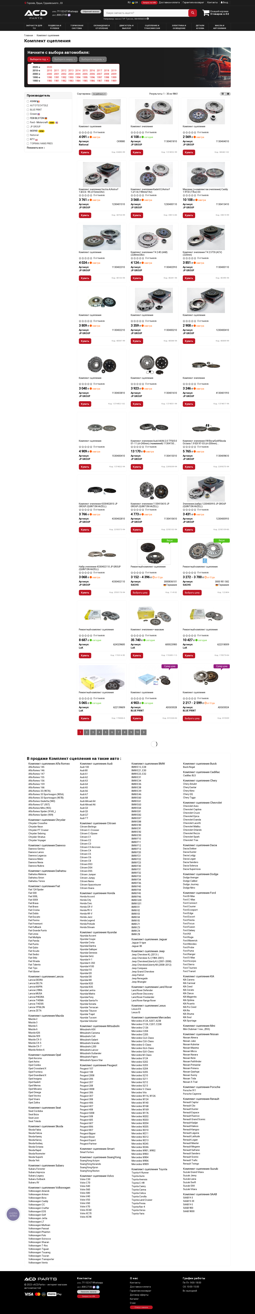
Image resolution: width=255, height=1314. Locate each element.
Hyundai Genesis (88, 952)
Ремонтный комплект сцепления (148, 566)
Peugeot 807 (86, 1130)
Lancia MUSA (35, 993)
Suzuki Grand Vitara (193, 1172)
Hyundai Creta (87, 942)
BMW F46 (136, 896)
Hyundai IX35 (86, 987)
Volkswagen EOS (37, 1211)
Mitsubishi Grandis (89, 1043)
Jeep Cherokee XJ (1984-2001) (148, 958)
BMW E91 (136, 828)
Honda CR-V (86, 906)
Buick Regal (189, 767)
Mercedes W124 (140, 1099)
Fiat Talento (34, 964)
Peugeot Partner (88, 1143)
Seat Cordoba (35, 1111)
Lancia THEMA (36, 1000)
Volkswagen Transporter (41, 1259)
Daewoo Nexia (35, 862)
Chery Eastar (189, 787)
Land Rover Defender (142, 990)
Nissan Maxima (191, 1048)
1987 (99, 80)
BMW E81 (136, 811)
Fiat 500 (32, 893)
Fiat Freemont (35, 923)
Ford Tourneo (190, 968)
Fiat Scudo (33, 951)
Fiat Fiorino (34, 920)
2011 (56, 70)
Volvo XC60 (86, 1210)
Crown (35, 114)
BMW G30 (136, 900)
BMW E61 (136, 801)
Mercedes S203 (140, 1065)
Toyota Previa (138, 1203)
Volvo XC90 (86, 1217)
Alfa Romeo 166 (36, 787)
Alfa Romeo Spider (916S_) (42, 811)
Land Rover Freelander (143, 997)
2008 (106, 74)
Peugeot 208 (86, 1085)
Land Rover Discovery (142, 993)
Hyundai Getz (87, 956)
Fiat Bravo (33, 906)
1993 (71, 77)
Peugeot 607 (86, 1123)
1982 (63, 80)
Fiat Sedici (33, 954)
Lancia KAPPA (35, 986)
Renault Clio (189, 1105)
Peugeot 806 (86, 1126)
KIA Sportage (189, 1020)
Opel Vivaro (34, 1099)
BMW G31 (136, 903)
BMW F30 (136, 866)
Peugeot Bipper (88, 1133)
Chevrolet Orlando (192, 830)
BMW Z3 (136, 927)
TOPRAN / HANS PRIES (40, 143)
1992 (63, 77)
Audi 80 (84, 770)
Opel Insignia (35, 1078)
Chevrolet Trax (190, 840)
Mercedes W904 (140, 1157)
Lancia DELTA (35, 983)
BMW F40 (136, 886)
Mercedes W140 (140, 1102)
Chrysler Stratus (36, 837)
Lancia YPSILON (36, 1007)
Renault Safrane (191, 1150)
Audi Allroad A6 (87, 804)
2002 (63, 74)
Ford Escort (189, 916)
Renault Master (191, 1143)
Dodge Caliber (190, 881)
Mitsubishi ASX (87, 1029)
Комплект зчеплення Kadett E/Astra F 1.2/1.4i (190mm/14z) (150, 190)
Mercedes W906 (140, 1160)
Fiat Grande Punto (37, 930)
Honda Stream (87, 927)
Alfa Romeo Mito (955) (39, 808)
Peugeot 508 (86, 1116)
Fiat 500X (33, 899)
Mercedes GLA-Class (143, 1048)
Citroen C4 (85, 850)
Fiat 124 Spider (36, 889)
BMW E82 (136, 814)
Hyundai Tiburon (88, 1010)
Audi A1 (84, 774)
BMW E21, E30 (139, 770)
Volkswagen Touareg (39, 1252)
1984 (78, 80)
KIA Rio (186, 1010)
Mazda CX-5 (34, 1043)
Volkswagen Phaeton (39, 1232)
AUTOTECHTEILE (37, 105)
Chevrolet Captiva (192, 809)
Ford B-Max (189, 896)
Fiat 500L (33, 896)
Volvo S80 (85, 1193)
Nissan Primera (191, 1068)
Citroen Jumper (88, 874)
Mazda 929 (34, 1036)
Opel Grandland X (37, 1075)
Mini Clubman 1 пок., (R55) (196, 1029)
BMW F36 (136, 883)
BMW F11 (136, 842)
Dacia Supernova (192, 869)
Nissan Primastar (192, 1065)
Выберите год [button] (39, 59)
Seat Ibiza (33, 1114)
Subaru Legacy (36, 1175)
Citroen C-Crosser (89, 830)
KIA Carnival (189, 983)
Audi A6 (84, 791)
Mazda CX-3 (34, 1039)
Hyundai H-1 (86, 959)
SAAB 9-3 (188, 1197)
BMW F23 (136, 862)
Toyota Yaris (138, 1213)
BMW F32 (136, 873)
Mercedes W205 (140, 1126)
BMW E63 (136, 804)
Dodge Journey (191, 884)
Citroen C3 (85, 843)
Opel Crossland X (37, 1068)
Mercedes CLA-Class (143, 1038)
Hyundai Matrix (87, 993)
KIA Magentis (190, 996)
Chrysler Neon (35, 826)
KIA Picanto (189, 1003)
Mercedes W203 (140, 1120)
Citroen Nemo (87, 881)
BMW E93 (136, 835)
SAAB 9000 (189, 1211)
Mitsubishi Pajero (89, 1056)
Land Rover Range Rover (144, 1000)
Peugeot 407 (86, 1106)
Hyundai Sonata (88, 1004)
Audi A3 (84, 780)
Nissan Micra (190, 1051)
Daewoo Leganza (37, 855)
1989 (113, 80)
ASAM (35, 101)
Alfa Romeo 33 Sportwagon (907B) (46, 797)
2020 (49, 67)
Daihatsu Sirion (36, 877)
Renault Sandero (191, 1153)
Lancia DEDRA (35, 980)
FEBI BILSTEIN (38, 118)
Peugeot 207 (86, 1082)
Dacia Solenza (190, 865)
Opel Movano (35, 1089)
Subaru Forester (36, 1169)
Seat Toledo (34, 1121)
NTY (34, 139)
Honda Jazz (86, 917)
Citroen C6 (85, 857)
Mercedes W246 (140, 1147)
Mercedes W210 (140, 1130)
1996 (92, 77)
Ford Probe (188, 947)
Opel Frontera (35, 1072)
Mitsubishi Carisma (90, 1033)
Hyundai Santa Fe (89, 1000)
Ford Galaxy (189, 930)
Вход (224, 2)
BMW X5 (136, 920)
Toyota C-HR (138, 1183)
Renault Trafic (190, 1160)
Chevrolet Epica (191, 816)
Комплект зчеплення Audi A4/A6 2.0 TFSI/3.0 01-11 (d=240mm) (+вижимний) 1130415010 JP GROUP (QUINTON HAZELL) (154, 442)
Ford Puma (188, 951)
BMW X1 (136, 907)
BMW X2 (136, 910)
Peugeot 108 (86, 1072)
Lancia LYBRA (35, 990)
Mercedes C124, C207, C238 (146, 1024)
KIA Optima (188, 1000)
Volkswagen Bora (37, 1198)
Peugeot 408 (86, 1109)
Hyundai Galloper (88, 949)
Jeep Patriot (138, 975)
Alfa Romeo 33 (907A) (39, 791)
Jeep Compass (139, 968)
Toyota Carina (139, 1189)
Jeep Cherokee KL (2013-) (145, 954)
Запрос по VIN (149, 2)
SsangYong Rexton (90, 1171)
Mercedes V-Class (141, 1089)
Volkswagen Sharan (38, 1242)
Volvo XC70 (86, 1213)
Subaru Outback (36, 1179)
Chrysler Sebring (37, 833)
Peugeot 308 (86, 1099)
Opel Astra (33, 1061)
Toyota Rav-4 (138, 1206)
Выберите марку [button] (64, 59)
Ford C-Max (189, 899)
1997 (99, 77)
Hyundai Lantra (87, 990)
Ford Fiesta (189, 920)
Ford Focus (189, 923)
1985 (85, 80)
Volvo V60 (85, 1203)
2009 (113, 74)
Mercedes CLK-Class (143, 1041)
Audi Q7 (84, 814)
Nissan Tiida (189, 1078)
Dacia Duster (189, 852)
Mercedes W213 (140, 1140)
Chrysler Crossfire (37, 823)
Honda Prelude (87, 924)
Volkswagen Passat (38, 1228)
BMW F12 (136, 845)
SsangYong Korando (90, 1164)
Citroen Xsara (87, 888)
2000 (49, 74)
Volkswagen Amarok (38, 1191)
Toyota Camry (139, 1186)
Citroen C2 (85, 840)
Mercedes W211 (140, 1133)
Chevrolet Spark (191, 836)
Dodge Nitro (189, 887)
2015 (85, 70)
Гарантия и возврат (193, 2)
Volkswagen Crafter (38, 1208)
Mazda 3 (32, 1022)
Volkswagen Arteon (38, 1194)
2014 (78, 70)
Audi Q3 (84, 808)
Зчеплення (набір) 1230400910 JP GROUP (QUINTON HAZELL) (204, 504)
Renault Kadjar (190, 1122)
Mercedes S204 (140, 1068)
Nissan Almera (190, 1037)
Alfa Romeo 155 (36, 777)
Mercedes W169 (140, 1109)
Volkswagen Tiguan (38, 1249)
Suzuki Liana (189, 1179)
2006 (92, 74)
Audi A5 (84, 787)
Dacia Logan (189, 859)
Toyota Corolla (139, 1196)
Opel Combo (34, 1065)
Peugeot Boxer (87, 1137)
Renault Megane (191, 1146)
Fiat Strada (34, 961)
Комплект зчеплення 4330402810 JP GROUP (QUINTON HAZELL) (98, 504)
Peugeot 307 (86, 1096)
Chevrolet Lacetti (192, 823)
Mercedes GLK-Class (143, 1051)
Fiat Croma (34, 910)
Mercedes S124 (140, 1058)
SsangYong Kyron (89, 1167)
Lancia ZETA (34, 1010)
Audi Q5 (84, 811)
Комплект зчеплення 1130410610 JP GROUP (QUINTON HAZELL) (150, 504)
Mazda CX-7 (34, 1046)
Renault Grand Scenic (194, 1119)
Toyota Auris (138, 1176)
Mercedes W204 (140, 1123)
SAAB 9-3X (188, 1201)
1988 (106, 80)
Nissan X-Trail (190, 1082)
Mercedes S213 (140, 1085)
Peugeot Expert (88, 1140)
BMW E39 (136, 791)
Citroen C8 (85, 860)
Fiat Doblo (33, 913)
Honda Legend (87, 920)
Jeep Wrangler (139, 982)
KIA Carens (189, 979)
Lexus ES (136, 1009)
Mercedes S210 (140, 1075)
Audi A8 (84, 797)
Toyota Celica (139, 1193)
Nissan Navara (190, 1054)
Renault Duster (190, 1109)
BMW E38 (136, 787)
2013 (71, 70)
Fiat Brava (33, 903)
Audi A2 (84, 777)
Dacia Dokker (190, 848)
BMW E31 (136, 777)
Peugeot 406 (86, 1102)
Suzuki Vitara (190, 1189)
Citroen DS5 (86, 871)
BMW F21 (136, 855)
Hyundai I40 (86, 980)
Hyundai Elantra (88, 946)
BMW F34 (136, 879)
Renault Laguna (191, 1133)
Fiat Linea (33, 934)
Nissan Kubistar (191, 1044)
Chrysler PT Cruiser (38, 830)
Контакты (212, 2)
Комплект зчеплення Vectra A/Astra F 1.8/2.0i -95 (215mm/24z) (98, 190)
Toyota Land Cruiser (142, 1200)
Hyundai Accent (88, 935)
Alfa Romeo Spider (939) (40, 814)
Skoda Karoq (34, 1140)
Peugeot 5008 (87, 1113)
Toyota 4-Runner (140, 1172)
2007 (99, 74)
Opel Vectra (34, 1095)
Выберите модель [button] (92, 59)
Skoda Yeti (33, 1160)
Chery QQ (188, 794)
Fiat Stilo (32, 957)
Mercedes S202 (140, 1061)
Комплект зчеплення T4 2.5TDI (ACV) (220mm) (202, 253)
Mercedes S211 (140, 1079)
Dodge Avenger (191, 877)
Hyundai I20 (86, 973)
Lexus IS (136, 1012)
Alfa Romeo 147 (36, 774)
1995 (85, 77)
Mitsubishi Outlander (90, 1053)
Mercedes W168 (140, 1106)
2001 (56, 74)
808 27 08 (59, 15)
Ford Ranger (189, 954)
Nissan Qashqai (191, 1071)
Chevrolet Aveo (191, 806)
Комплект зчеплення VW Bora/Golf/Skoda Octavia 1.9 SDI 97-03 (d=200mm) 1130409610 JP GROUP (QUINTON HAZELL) (205, 442)
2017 (99, 70)
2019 (113, 70)
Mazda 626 (34, 1032)
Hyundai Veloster (88, 1021)
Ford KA (187, 933)
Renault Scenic (191, 1157)
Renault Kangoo (191, 1129)
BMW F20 (136, 852)
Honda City (85, 900)
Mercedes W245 (140, 1143)
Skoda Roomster (36, 1153)
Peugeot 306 (86, 1092)
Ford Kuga (188, 937)
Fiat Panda (33, 940)
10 (137, 732)
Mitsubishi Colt (87, 1036)
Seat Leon (33, 1118)
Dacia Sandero (190, 862)
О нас (133, 1303)
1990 (49, 77)
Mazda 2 (32, 1019)
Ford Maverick (190, 940)
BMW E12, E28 (139, 767)
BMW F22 (136, 859)
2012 (63, 70)
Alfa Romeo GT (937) (39, 804)
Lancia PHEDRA (36, 997)
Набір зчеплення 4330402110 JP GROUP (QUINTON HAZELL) (100, 567)
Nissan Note (189, 1058)
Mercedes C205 (140, 1034)
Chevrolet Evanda (192, 819)
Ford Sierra (188, 964)
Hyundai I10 (86, 970)
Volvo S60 (85, 1189)
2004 (78, 74)
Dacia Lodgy (189, 855)
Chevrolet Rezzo (191, 833)
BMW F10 (136, 838)
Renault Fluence (191, 1116)
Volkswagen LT (36, 1221)
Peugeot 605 (86, 1120)
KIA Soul (187, 1017)
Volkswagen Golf (37, 1215)
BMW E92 (136, 832)
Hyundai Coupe (87, 939)
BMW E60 (136, 797)
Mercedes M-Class (142, 1055)
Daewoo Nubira (36, 866)
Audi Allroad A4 (87, 801)
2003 (71, 74)
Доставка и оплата (169, 2)
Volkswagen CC (36, 1204)
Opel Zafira (34, 1102)
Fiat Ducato (34, 917)
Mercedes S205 (140, 1072)
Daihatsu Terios (36, 881)
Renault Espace (191, 1112)
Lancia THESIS (36, 1003)
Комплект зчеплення (142, 126)
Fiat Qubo (33, 947)
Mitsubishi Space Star (91, 1060)
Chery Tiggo (189, 797)
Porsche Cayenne (192, 1094)
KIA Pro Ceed (189, 1007)
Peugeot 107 (86, 1068)
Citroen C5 (85, 854)
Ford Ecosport (190, 910)
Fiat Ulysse (34, 971)
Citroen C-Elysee (88, 833)
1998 (106, 77)
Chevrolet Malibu (191, 826)
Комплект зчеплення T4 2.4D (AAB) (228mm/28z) (149, 253)
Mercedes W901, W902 (143, 1150)
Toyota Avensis (139, 1179)
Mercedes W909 (140, 1164)
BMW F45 (136, 893)
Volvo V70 (85, 1206)
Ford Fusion (189, 927)
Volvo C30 (85, 1179)
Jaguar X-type (139, 942)
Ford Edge (188, 913)
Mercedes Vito (139, 1092)
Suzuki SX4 (189, 1185)
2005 (85, 74)
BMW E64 (136, 808)
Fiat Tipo (32, 968)
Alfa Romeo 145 (36, 767)
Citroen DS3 (86, 864)
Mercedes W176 (140, 1113)
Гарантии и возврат (140, 1290)
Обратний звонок (91, 11)
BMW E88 (136, 821)
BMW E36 (136, 784)
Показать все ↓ (36, 147)
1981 (56, 80)
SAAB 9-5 (188, 1204)
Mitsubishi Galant (89, 1039)
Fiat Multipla (34, 937)
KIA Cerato (188, 990)
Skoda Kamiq (35, 1136)
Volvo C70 (85, 1182)
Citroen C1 (85, 837)
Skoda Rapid (34, 1150)
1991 (56, 77)
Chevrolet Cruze (191, 813)
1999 (113, 77)
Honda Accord (87, 896)
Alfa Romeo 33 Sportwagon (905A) (46, 794)
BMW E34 (136, 780)
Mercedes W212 (140, 1137)
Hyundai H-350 (87, 963)
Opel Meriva (34, 1085)
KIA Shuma (188, 1014)
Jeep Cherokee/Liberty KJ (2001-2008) (151, 961)
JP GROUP (33, 126)
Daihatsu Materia (37, 874)
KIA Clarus (188, 993)
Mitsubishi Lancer (89, 1050)
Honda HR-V (86, 913)
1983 (71, 80)
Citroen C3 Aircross (90, 847)
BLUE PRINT (34, 109)
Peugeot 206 (86, 1079)
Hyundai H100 (87, 966)
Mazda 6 (32, 1029)
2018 (106, 70)
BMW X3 (136, 913)
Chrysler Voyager (37, 840)
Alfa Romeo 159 (36, 784)
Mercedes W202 (140, 1116)
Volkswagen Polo (37, 1235)
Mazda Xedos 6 (36, 1049)
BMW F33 (136, 876)
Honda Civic (86, 903)
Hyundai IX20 (86, 983)
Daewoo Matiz (35, 859)
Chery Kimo (189, 790)
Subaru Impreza (36, 1172)
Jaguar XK (137, 946)
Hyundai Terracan (89, 1007)
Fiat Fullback (34, 927)
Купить (85, 152)
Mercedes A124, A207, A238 (146, 1021)
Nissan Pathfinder (192, 1061)
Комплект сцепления (90, 126)
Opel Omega (34, 1092)
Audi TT (84, 818)
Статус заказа (141, 1307)
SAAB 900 (188, 1208)
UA (135, 2)
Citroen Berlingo (88, 826)
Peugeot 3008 (87, 1089)
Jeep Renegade (140, 978)
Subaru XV (33, 1182)
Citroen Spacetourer (90, 884)
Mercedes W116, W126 (143, 1096)
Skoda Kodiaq (35, 1143)
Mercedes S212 (140, 1082)
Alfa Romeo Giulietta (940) (41, 801)
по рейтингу (99, 94)
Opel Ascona (35, 1058)
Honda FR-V (86, 910)
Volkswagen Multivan (39, 1225)
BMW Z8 (136, 934)
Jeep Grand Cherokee (143, 971)
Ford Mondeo (190, 944)
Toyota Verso (138, 1210)
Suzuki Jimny (189, 1175)
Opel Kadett (34, 1082)
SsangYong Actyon (90, 1160)
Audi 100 (84, 767)
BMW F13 (136, 849)
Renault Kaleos (190, 1126)
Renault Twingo (191, 1163)
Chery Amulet (190, 784)
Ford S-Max (189, 957)
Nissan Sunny (190, 1075)
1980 (49, 80)
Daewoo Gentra (36, 848)
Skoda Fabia (34, 1129)
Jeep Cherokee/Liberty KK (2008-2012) (151, 964)
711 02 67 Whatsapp (65, 11)
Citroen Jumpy (87, 878)
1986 (92, 80)
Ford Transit (189, 971)
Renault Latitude (191, 1136)
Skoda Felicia (35, 1133)
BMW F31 (136, 869)
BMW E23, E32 (139, 774)
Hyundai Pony (87, 997)
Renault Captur (191, 1102)
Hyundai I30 (86, 976)
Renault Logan (190, 1139)
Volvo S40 (85, 1186)
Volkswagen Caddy (38, 1201)
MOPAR (37, 131)
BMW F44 (136, 890)
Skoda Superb (35, 1157)
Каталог (134, 1299)
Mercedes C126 (140, 1027)
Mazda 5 (32, 1026)
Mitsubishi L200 (88, 1046)
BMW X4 (136, 917)
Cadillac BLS (189, 775)
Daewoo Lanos (36, 852)
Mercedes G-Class (141, 1044)
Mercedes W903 (140, 1154)
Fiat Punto (33, 944)
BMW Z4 (136, 931)
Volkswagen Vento (38, 1262)
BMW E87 (136, 818)
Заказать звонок (88, 1292)
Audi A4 (84, 784)
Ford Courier (189, 906)
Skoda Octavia (35, 1146)
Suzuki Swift (189, 1182)
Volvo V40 (85, 1196)
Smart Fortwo (87, 1152)
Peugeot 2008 (87, 1075)
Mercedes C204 (140, 1031)
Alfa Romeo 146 (36, 770)
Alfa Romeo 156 (36, 780)
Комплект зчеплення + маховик (147, 629)
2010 (49, 70)
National (33, 135)
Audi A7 (84, 794)
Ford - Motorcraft (44, 122)
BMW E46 (136, 794)
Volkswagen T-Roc (38, 1245)
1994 (78, 77)
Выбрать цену (140, 592)
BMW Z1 (136, 924)
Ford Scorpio (189, 961)
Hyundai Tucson (88, 1017)
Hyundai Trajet (87, 1014)
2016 (92, 70)
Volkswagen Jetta (37, 1218)
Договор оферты (139, 1295)
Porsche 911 (189, 1090)
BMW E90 (136, 825)
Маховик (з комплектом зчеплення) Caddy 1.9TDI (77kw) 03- (205, 190)
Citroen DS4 (86, 867)
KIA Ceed (187, 986)
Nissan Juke (189, 1041)
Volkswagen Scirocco (39, 1238)
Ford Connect (190, 903)
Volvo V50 (85, 1199)
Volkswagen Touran (38, 1256)
